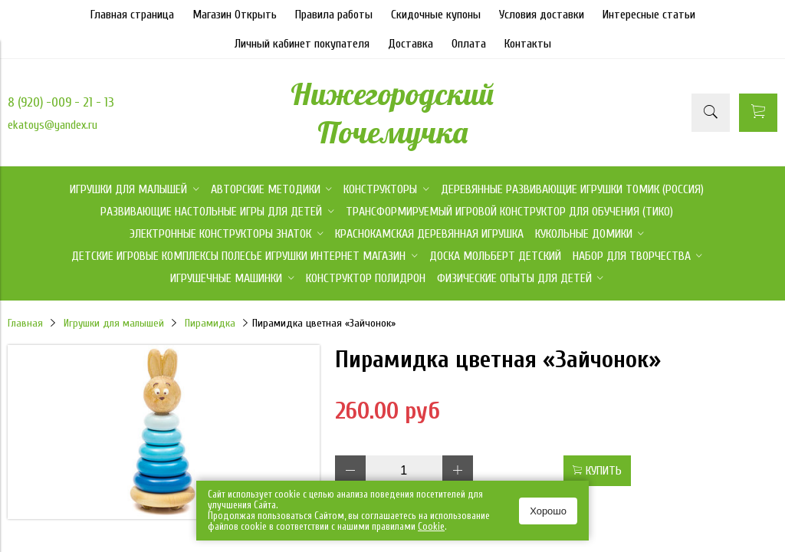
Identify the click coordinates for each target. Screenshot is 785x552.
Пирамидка (210, 323)
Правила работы (334, 14)
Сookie (431, 526)
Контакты (527, 44)
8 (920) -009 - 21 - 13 (61, 102)
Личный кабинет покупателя (302, 44)
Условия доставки (541, 14)
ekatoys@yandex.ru (52, 125)
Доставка (410, 44)
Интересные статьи (649, 14)
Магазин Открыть (234, 14)
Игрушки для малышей (114, 323)
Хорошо (548, 511)
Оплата (469, 44)
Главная (25, 323)
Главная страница (132, 14)
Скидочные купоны (436, 14)
